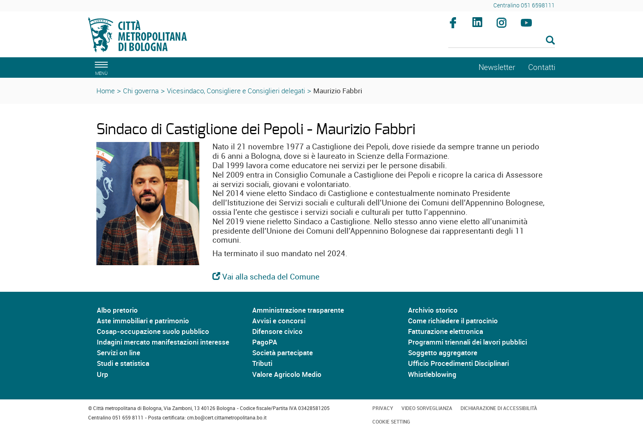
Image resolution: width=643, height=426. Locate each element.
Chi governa (141, 90)
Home (105, 90)
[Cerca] (501, 41)
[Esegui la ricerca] (550, 40)
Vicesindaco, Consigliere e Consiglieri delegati (236, 90)
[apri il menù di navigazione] (100, 67)
